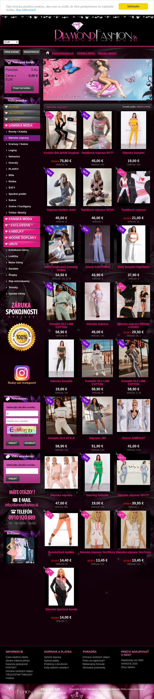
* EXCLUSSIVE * (21, 225)
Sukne (12, 200)
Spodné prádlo (17, 193)
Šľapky (13, 274)
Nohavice (14, 156)
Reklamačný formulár (94, 664)
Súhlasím (133, 6)
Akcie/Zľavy (16, 113)
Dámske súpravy (19, 137)
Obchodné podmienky (94, 667)
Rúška (12, 181)
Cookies (10, 678)
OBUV (13, 244)
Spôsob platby (51, 660)
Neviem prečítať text (22, 435)
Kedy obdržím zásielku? (56, 667)
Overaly (13, 162)
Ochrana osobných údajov (19, 671)
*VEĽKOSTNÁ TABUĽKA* (19, 674)
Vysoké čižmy (17, 293)
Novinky (14, 106)
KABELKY (16, 231)
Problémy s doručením (56, 664)
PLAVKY (14, 168)
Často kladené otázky (17, 657)
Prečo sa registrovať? (94, 660)
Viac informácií (26, 10)
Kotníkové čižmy (19, 250)
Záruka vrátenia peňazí (18, 660)
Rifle (11, 175)
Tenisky (13, 287)
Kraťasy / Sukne (18, 144)
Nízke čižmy (16, 262)
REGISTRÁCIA (31, 52)
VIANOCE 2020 (129, 663)
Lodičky (13, 256)
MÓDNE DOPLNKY (22, 237)
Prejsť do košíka (21, 88)
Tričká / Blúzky (17, 212)
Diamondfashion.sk (63, 53)
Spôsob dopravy (52, 657)
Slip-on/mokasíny (19, 281)
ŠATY (12, 187)
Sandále (13, 268)
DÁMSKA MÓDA (21, 125)
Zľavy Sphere (128, 667)
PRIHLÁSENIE (11, 52)
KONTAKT (11, 667)
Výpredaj (14, 119)
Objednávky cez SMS (132, 660)
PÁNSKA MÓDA (20, 219)
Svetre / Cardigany (20, 206)
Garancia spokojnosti (17, 664)
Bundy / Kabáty (18, 131)
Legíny (13, 150)
